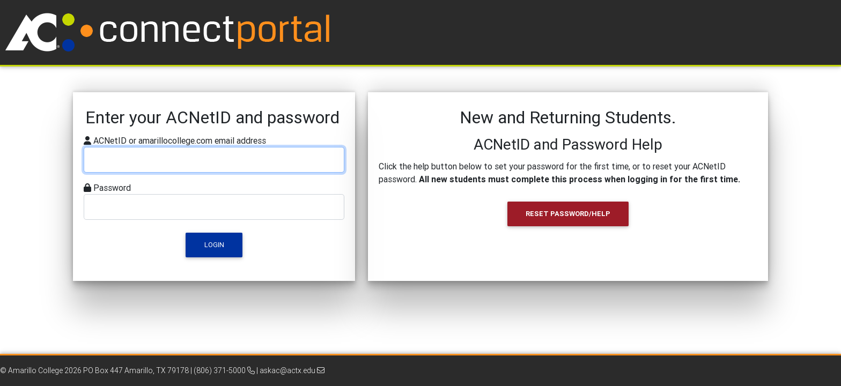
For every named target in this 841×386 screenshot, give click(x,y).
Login (214, 244)
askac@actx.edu (292, 370)
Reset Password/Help (568, 213)
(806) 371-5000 (224, 370)
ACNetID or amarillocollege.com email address (179, 140)
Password (112, 187)
